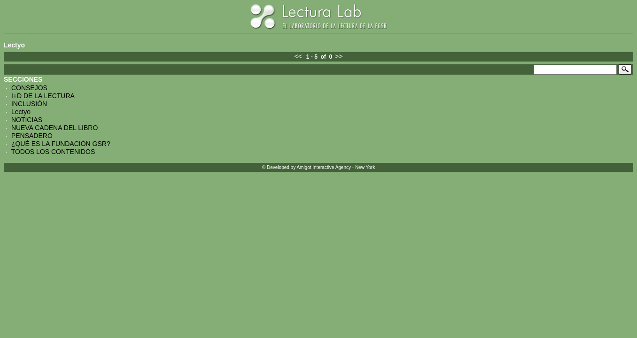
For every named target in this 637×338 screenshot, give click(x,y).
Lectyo (21, 111)
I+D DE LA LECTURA (43, 96)
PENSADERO (32, 135)
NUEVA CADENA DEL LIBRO (54, 127)
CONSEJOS (29, 88)
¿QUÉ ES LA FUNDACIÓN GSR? (60, 143)
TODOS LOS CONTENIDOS (53, 151)
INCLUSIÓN (29, 104)
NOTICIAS (26, 119)
